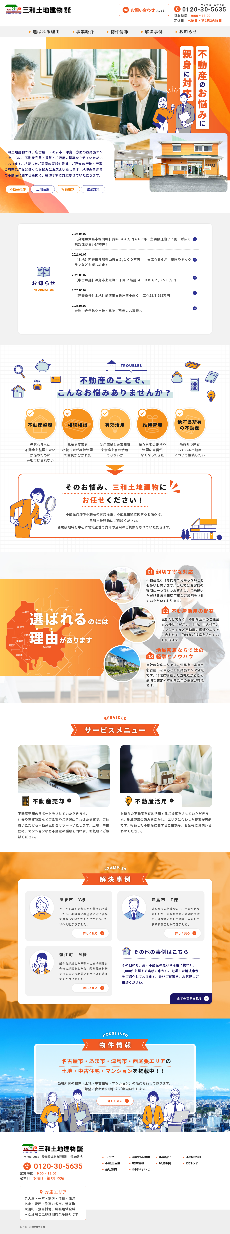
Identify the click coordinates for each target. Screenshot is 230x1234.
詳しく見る (90, 933)
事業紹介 (85, 31)
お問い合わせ (141, 1169)
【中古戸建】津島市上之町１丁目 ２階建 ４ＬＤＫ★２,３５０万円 (125, 286)
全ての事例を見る (185, 997)
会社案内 (111, 1169)
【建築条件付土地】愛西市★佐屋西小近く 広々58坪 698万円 (122, 304)
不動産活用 (112, 1163)
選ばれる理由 (46, 31)
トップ (109, 1157)
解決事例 (154, 31)
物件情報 (120, 31)
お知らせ (188, 31)
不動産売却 (193, 1157)
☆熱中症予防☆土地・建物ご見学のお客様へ (108, 322)
